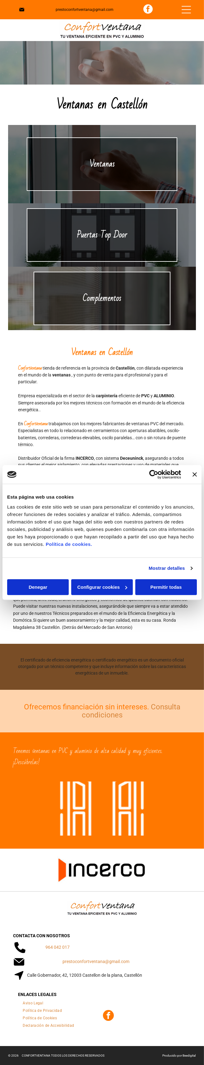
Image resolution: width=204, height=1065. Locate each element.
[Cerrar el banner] (194, 474)
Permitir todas (166, 587)
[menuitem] (33, 1001)
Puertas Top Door (102, 235)
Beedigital (189, 1055)
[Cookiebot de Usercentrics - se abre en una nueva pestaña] (154, 474)
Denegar (38, 587)
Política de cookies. (69, 544)
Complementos (102, 298)
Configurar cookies (102, 587)
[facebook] (148, 9)
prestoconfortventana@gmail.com (85, 9)
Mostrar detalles (167, 568)
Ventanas (102, 164)
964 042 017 (57, 947)
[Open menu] (186, 9)
